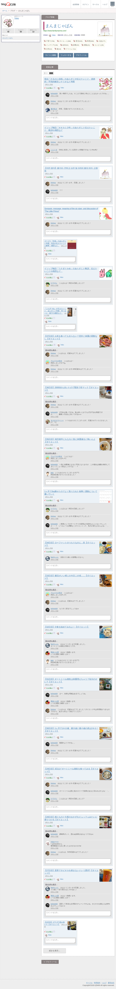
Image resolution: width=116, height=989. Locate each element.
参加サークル (33, 31)
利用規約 (97, 983)
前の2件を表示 (50, 453)
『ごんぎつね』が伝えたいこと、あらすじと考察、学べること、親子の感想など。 (55, 311)
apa (52, 473)
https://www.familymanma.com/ (54, 31)
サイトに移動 (50, 55)
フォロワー (21, 31)
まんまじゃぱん (59, 25)
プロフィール (81, 55)
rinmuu (53, 101)
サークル (89, 983)
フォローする (66, 55)
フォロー (8, 31)
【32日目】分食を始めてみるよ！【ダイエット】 (66, 627)
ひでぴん (54, 283)
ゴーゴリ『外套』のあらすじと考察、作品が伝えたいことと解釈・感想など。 (55, 243)
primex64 (54, 93)
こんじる (54, 150)
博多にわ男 (55, 652)
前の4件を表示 (50, 350)
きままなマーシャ (57, 420)
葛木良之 (54, 109)
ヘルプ (104, 983)
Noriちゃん (55, 557)
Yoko (52, 35)
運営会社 (111, 983)
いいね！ (49, 88)
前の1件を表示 (50, 401)
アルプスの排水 (56, 361)
